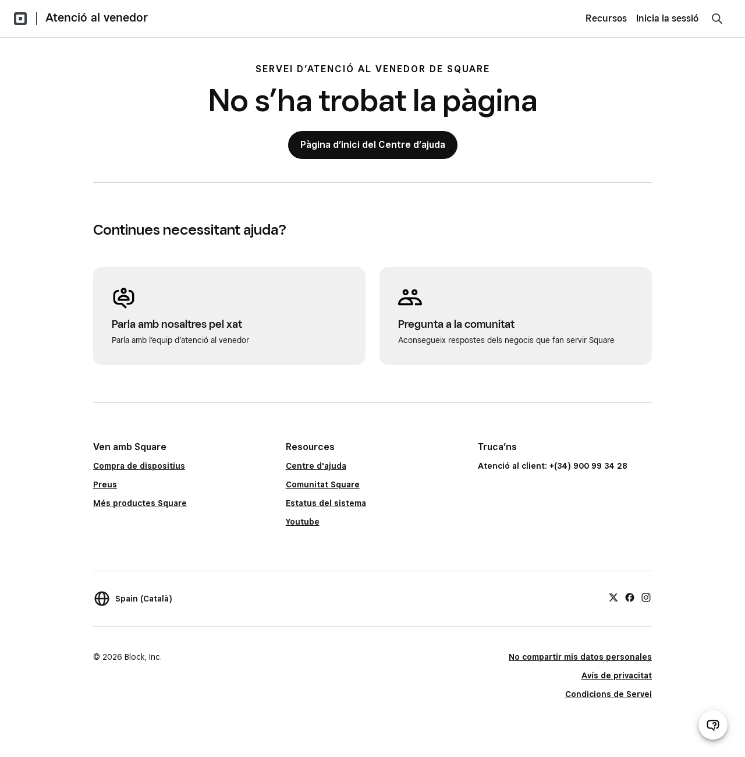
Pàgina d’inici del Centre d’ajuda (372, 144)
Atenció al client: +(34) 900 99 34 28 (552, 466)
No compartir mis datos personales (580, 657)
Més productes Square (140, 503)
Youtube (303, 521)
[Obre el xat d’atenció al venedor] (713, 725)
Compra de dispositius (139, 466)
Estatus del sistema (326, 503)
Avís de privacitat (616, 675)
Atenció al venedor (96, 17)
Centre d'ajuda (316, 466)
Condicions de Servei (608, 694)
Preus (105, 484)
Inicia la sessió (667, 18)
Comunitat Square (323, 484)
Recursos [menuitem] (606, 18)
